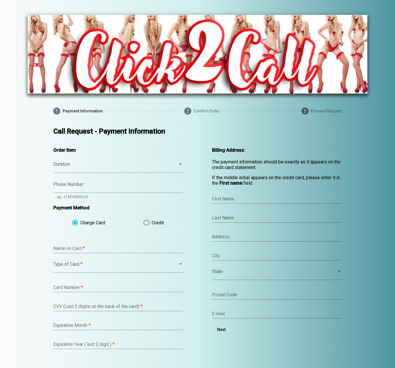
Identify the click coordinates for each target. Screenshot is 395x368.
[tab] (78, 111)
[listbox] (118, 166)
